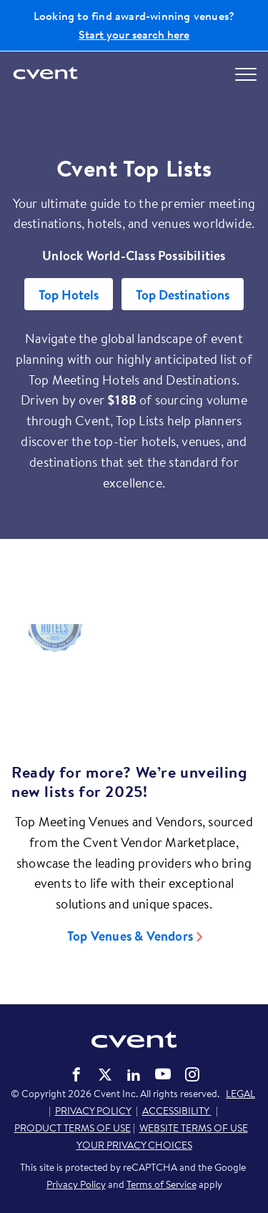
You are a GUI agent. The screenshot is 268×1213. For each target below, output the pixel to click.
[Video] (134, 679)
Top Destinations (182, 295)
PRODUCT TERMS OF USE (72, 1128)
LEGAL (240, 1093)
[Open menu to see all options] (246, 74)
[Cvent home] (46, 74)
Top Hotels (69, 295)
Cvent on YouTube (163, 1073)
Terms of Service (161, 1184)
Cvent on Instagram (192, 1074)
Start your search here (134, 34)
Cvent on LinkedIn (133, 1074)
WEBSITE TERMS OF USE (193, 1128)
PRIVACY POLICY (93, 1111)
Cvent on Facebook (76, 1074)
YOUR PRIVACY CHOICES (134, 1145)
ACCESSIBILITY (177, 1111)
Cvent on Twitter (105, 1074)
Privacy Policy (76, 1184)
